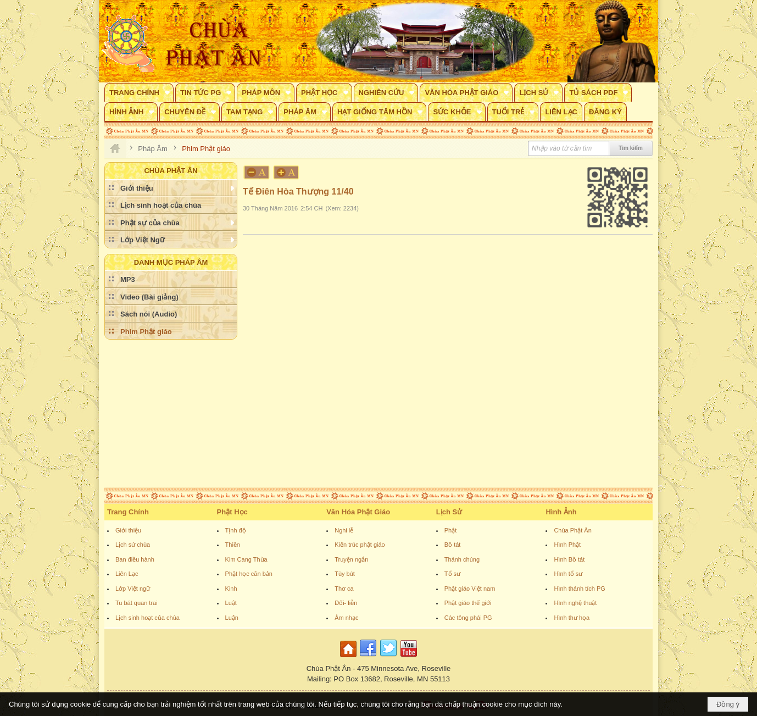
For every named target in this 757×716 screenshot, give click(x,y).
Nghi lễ (344, 530)
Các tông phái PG (468, 617)
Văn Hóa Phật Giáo (358, 512)
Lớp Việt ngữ (132, 588)
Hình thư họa (571, 617)
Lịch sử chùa (132, 544)
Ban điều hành (134, 559)
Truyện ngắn (351, 559)
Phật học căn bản (248, 573)
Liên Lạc (126, 573)
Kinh (231, 588)
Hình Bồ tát (569, 559)
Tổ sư (452, 573)
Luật (231, 603)
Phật (450, 530)
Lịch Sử (449, 512)
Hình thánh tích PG (579, 588)
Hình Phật (567, 544)
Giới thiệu (128, 530)
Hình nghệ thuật (575, 603)
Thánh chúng (462, 559)
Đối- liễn (346, 603)
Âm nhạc (346, 617)
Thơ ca (344, 588)
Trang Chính (128, 512)
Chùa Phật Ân (572, 530)
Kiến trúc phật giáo (360, 544)
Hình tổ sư (568, 573)
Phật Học (232, 512)
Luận (231, 617)
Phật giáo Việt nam (470, 588)
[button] (139, 92)
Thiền (232, 544)
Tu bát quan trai (136, 603)
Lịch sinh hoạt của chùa (147, 617)
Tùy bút (345, 573)
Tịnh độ (235, 530)
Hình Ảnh (561, 512)
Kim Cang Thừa (246, 559)
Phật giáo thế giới (468, 603)
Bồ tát (452, 544)
